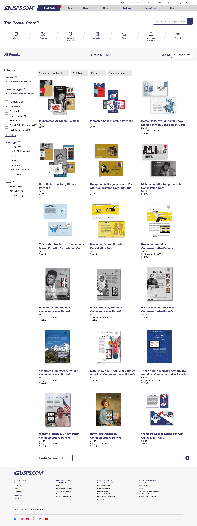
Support (150, 3)
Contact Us (18, 483)
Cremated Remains (19, 169)
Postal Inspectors (103, 485)
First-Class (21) (17, 120)
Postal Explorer (102, 491)
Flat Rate (14, 155)
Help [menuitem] (172, 8)
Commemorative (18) (20, 81)
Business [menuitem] (127, 8)
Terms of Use (143, 485)
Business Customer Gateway (107, 483)
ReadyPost (15, 165)
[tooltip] (16, 77)
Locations (137, 3)
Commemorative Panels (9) (22, 95)
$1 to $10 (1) (16, 186)
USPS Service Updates (64, 488)
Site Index (17, 485)
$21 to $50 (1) (16, 195)
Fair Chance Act (144, 494)
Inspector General (103, 488)
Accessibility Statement (147, 496)
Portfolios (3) (16, 101)
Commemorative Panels (51, 73)
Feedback (17, 491)
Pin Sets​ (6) (15, 106)
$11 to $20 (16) (17, 191)
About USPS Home (62, 483)
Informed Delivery (167, 3)
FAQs (16, 488)
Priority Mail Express (20, 151)
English (120, 2)
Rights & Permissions (63, 496)
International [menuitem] (151, 8)
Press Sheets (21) (18, 115)
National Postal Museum (106, 494)
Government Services (63, 494)
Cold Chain (15, 174)
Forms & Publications (63, 491)
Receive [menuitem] (87, 8)
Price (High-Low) (181, 54)
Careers (16, 498)
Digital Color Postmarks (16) (23, 125)
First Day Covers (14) (20, 129)
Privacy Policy (144, 483)
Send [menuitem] (70, 8)
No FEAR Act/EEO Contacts (149, 491)
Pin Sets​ (95, 73)
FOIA (141, 488)
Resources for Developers (106, 496)
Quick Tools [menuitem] (49, 8)
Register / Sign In (184, 3)
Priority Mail (15, 146)
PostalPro (100, 499)
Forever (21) (15, 111)
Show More (10, 134)
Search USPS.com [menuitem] (185, 8)
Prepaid (13, 160)
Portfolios (77, 73)
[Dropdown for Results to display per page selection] (66, 458)
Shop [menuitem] (105, 8)
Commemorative (117, 73)
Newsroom (59, 485)
